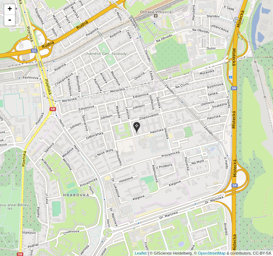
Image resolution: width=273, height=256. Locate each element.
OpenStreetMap (212, 253)
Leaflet (140, 253)
